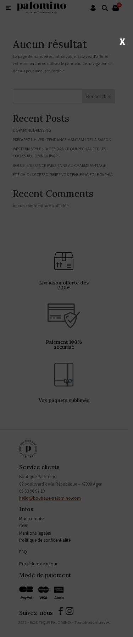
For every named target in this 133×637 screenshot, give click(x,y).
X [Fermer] (122, 41)
